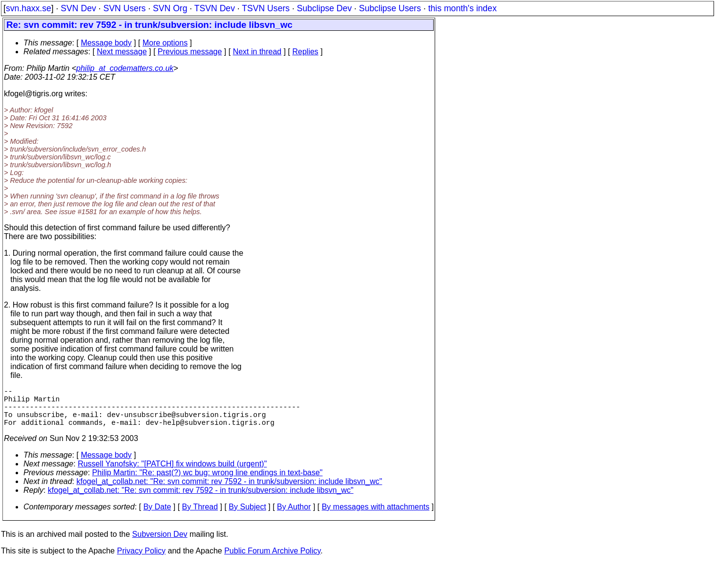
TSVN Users (266, 8)
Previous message (190, 51)
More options (165, 43)
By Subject (247, 516)
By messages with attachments (376, 516)
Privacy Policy (141, 560)
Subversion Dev (160, 544)
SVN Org (170, 8)
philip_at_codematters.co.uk (124, 68)
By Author (294, 516)
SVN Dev (78, 8)
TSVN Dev (214, 8)
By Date (157, 516)
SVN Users (124, 8)
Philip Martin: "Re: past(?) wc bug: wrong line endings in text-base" (207, 482)
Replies (305, 51)
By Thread (200, 516)
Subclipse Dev (324, 8)
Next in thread (257, 51)
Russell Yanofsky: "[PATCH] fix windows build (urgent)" (172, 473)
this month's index (462, 8)
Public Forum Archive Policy (272, 560)
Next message (122, 51)
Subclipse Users (390, 8)
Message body (106, 43)
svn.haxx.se (28, 8)
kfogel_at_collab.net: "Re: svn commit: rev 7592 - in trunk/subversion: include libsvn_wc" (229, 491)
